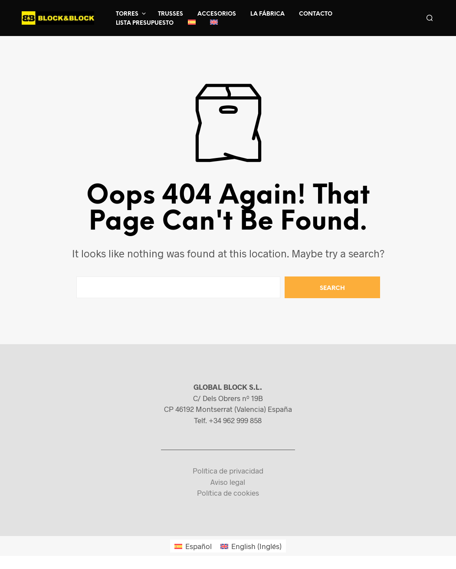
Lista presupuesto (145, 23)
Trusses (170, 14)
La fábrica (267, 14)
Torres (127, 14)
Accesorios (216, 14)
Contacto (315, 14)
